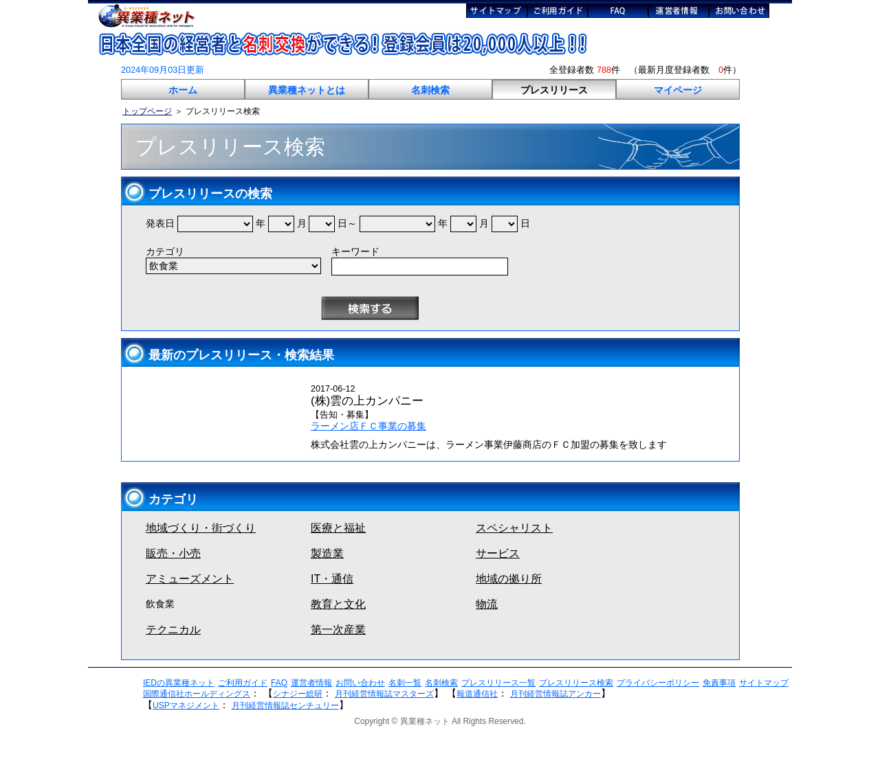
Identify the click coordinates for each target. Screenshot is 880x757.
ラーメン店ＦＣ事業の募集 (368, 425)
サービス (498, 553)
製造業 (327, 553)
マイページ (678, 89)
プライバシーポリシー (658, 683)
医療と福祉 (338, 528)
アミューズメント (190, 579)
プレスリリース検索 (576, 683)
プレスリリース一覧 (498, 683)
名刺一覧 (404, 683)
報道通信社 (477, 694)
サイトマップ (764, 683)
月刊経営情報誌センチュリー (285, 705)
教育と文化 (338, 604)
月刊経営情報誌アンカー (555, 694)
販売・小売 (173, 553)
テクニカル (173, 629)
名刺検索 (430, 89)
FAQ (279, 683)
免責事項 (719, 683)
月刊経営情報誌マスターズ (384, 694)
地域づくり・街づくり (201, 528)
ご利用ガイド (242, 683)
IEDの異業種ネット (178, 683)
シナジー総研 (297, 694)
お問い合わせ (360, 683)
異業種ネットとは (306, 89)
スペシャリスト (514, 528)
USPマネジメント (186, 705)
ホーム (182, 89)
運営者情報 (311, 683)
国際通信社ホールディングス (196, 694)
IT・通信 (332, 579)
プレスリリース (554, 89)
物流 (487, 604)
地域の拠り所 (509, 579)
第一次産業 (338, 629)
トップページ (147, 111)
